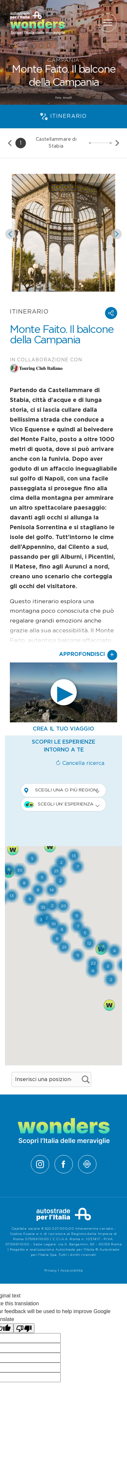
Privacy (50, 1270)
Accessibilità (71, 1270)
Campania (63, 60)
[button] (111, 313)
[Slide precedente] (10, 143)
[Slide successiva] (117, 143)
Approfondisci (88, 655)
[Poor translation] (23, 1328)
